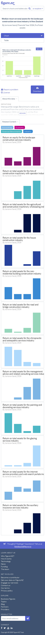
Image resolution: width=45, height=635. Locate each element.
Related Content (9, 121)
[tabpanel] (22, 64)
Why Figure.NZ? (7, 556)
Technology (6, 561)
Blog (3, 604)
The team (5, 569)
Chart (6, 35)
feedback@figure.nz (22, 546)
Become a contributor (10, 577)
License (5, 92)
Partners (4, 606)
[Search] (29, 8)
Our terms (5, 588)
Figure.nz (8, 3)
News (3, 564)
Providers (5, 609)
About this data (8, 98)
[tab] (22, 35)
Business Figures (8, 598)
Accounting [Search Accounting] (7, 127)
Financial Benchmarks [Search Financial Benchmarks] (11, 131)
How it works (6, 558)
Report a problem (9, 89)
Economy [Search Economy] (20, 127)
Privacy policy (7, 590)
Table (6, 40)
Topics (3, 601)
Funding (4, 566)
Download (37, 89)
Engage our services (9, 582)
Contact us (5, 585)
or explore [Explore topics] (38, 8)
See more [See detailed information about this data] (22, 113)
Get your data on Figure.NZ (12, 580)
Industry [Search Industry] (27, 131)
